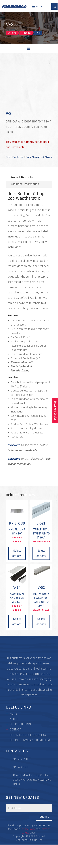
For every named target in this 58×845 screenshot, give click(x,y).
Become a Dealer (55, 410)
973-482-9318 (21, 767)
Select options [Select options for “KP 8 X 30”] (16, 553)
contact (15, 730)
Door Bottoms (14, 157)
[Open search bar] (54, 6)
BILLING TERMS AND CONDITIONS (30, 740)
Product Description (23, 177)
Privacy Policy (28, 829)
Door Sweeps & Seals (39, 157)
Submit (44, 817)
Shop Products (20, 724)
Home (13, 714)
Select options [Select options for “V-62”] (41, 621)
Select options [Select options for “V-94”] (16, 621)
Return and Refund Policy (28, 735)
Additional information (25, 184)
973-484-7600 (21, 759)
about (14, 719)
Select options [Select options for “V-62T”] (41, 553)
